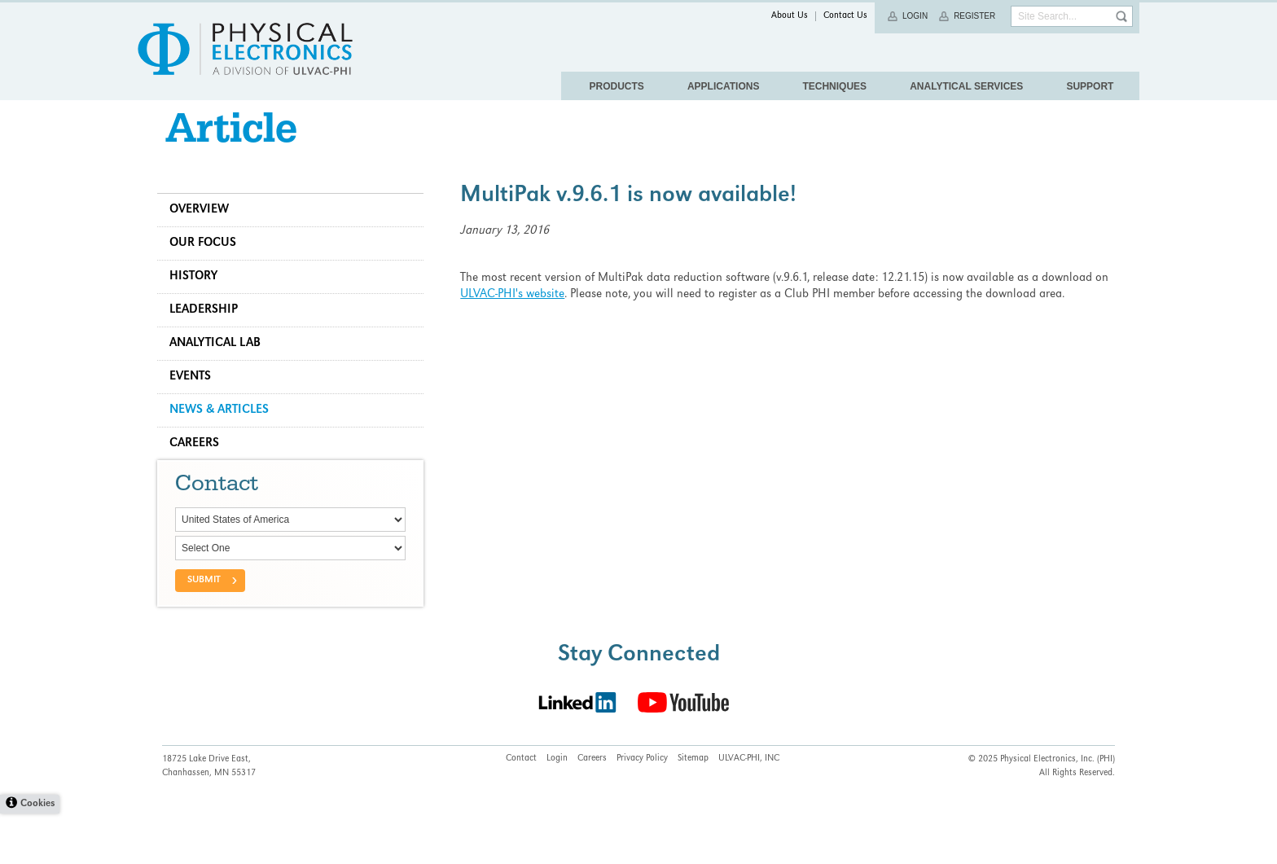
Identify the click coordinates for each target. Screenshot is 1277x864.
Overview (204, 229)
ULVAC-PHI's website (515, 314)
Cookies (37, 854)
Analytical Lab (219, 363)
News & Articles (224, 429)
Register (974, 15)
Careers (199, 463)
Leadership (208, 329)
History (198, 296)
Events (195, 396)
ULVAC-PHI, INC (748, 809)
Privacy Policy (642, 809)
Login (915, 15)
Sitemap (693, 809)
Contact (521, 809)
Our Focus (207, 263)
